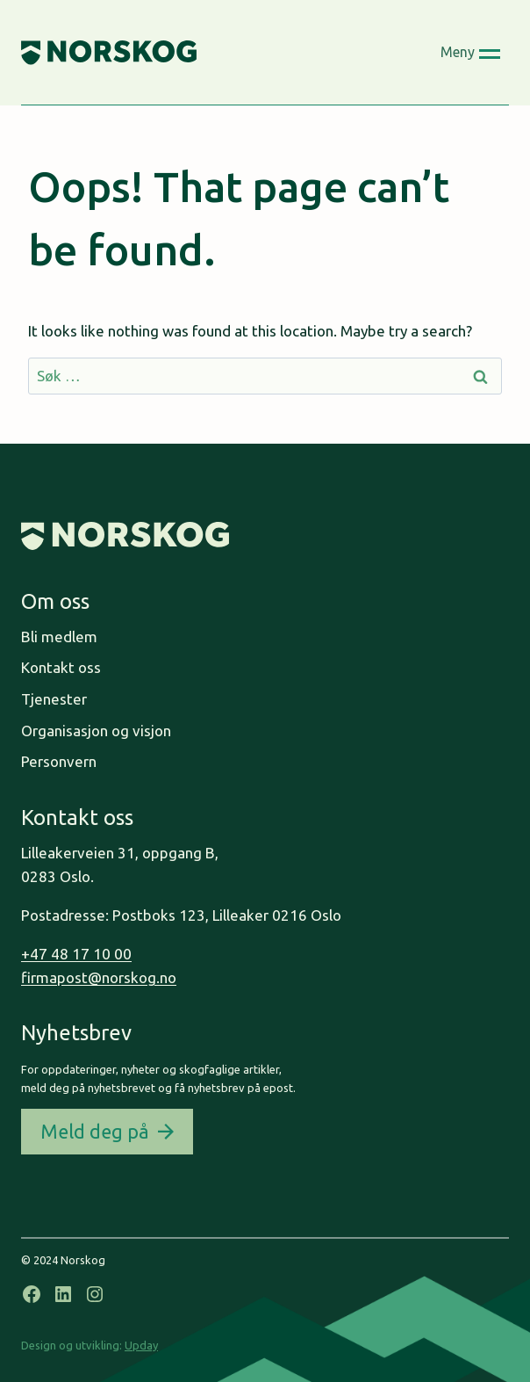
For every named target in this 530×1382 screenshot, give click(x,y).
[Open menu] (471, 52)
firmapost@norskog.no (98, 977)
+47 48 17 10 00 (76, 953)
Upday (141, 1345)
